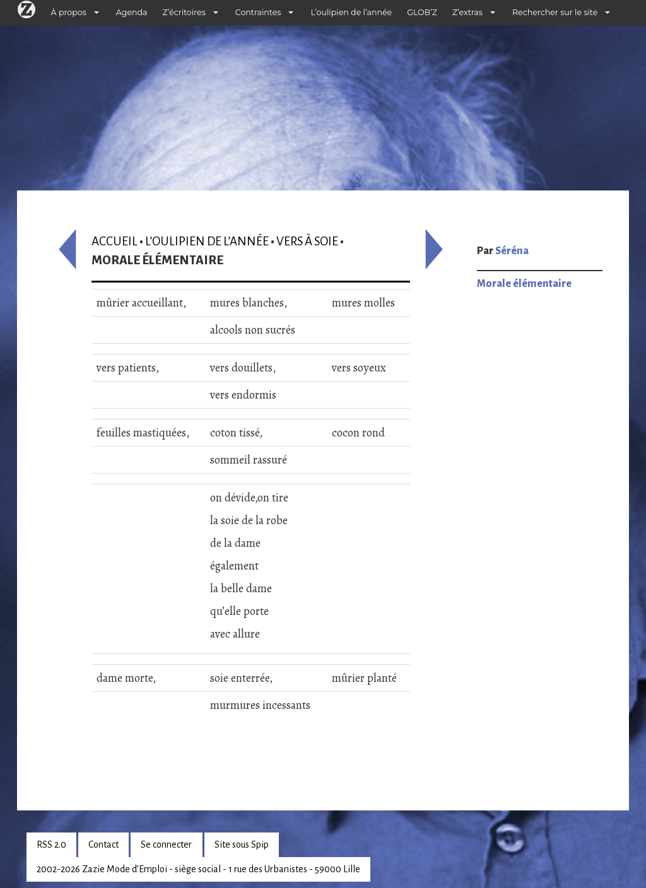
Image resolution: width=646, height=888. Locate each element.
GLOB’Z (422, 12)
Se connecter (166, 844)
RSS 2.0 (51, 844)
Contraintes (258, 12)
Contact (103, 844)
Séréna (512, 251)
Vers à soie (307, 241)
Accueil (114, 241)
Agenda (132, 12)
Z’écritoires (184, 12)
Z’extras (467, 12)
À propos (68, 12)
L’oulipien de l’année (351, 12)
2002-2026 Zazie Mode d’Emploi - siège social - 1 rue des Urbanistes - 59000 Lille (198, 869)
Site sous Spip (241, 844)
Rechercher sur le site (554, 12)
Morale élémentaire (524, 283)
